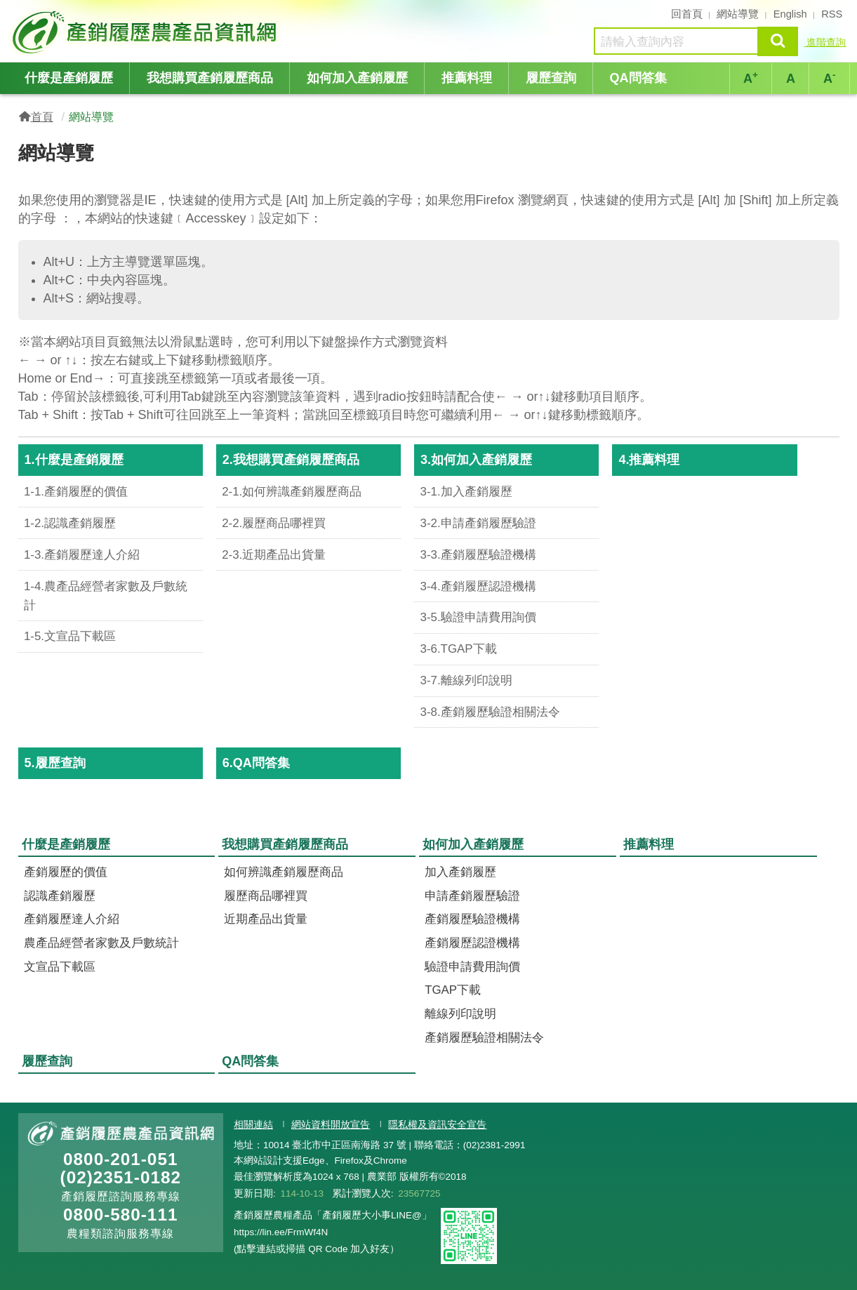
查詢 (778, 41)
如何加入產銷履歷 (357, 78)
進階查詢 (825, 42)
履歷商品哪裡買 (265, 896)
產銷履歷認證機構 (472, 943)
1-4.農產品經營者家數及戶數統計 (105, 596)
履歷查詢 (551, 78)
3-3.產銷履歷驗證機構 (478, 554)
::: (14, 12)
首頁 (42, 116)
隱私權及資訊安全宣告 (437, 1124)
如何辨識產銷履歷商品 (283, 872)
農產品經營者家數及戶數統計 (101, 943)
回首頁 (687, 14)
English (790, 14)
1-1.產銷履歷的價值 (76, 491)
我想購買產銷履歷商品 (210, 78)
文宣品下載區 (59, 966)
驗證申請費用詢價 (472, 966)
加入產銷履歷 (460, 872)
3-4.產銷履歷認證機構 (478, 586)
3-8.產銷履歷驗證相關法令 (490, 712)
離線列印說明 (460, 1013)
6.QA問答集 (256, 763)
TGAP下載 (453, 990)
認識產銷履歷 (59, 896)
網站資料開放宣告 (330, 1124)
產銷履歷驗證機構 (472, 919)
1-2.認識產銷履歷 (70, 523)
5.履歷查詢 (55, 763)
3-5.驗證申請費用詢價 (478, 617)
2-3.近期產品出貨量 (274, 554)
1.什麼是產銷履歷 (74, 460)
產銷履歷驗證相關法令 (484, 1037)
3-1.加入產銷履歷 (466, 491)
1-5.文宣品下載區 (70, 636)
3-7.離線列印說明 (466, 680)
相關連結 (253, 1124)
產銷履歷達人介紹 (71, 919)
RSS (831, 14)
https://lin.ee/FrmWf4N (281, 1232)
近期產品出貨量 (265, 919)
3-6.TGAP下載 (458, 649)
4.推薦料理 (648, 460)
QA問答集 (638, 78)
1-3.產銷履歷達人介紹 (82, 554)
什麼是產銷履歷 (69, 78)
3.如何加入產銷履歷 (476, 460)
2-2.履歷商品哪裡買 (274, 523)
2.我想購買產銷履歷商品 (290, 460)
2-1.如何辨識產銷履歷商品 (291, 491)
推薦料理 (466, 78)
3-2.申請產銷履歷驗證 (478, 523)
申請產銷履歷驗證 (472, 896)
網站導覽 (738, 14)
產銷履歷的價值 (65, 872)
